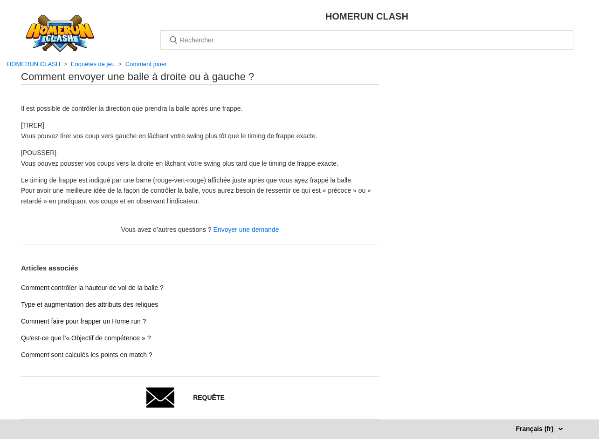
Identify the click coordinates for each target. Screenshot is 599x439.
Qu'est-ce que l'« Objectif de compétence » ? (86, 338)
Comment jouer (146, 64)
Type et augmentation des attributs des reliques (89, 304)
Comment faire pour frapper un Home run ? (83, 321)
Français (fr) (535, 428)
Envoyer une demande (246, 229)
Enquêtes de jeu (93, 64)
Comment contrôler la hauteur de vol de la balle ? (92, 287)
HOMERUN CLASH (33, 64)
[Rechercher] (367, 40)
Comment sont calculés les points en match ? (86, 354)
